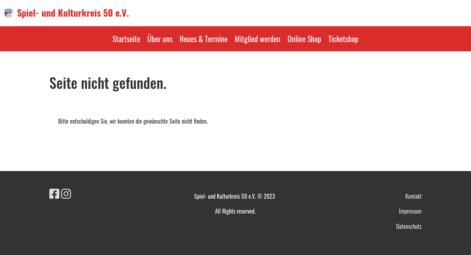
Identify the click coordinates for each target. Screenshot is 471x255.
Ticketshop (343, 38)
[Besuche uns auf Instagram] (66, 193)
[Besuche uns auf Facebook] (54, 193)
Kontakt (413, 196)
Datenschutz (409, 226)
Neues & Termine (204, 38)
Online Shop (304, 38)
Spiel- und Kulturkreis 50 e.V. (73, 12)
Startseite (126, 38)
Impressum (410, 211)
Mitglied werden (257, 38)
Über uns (159, 38)
